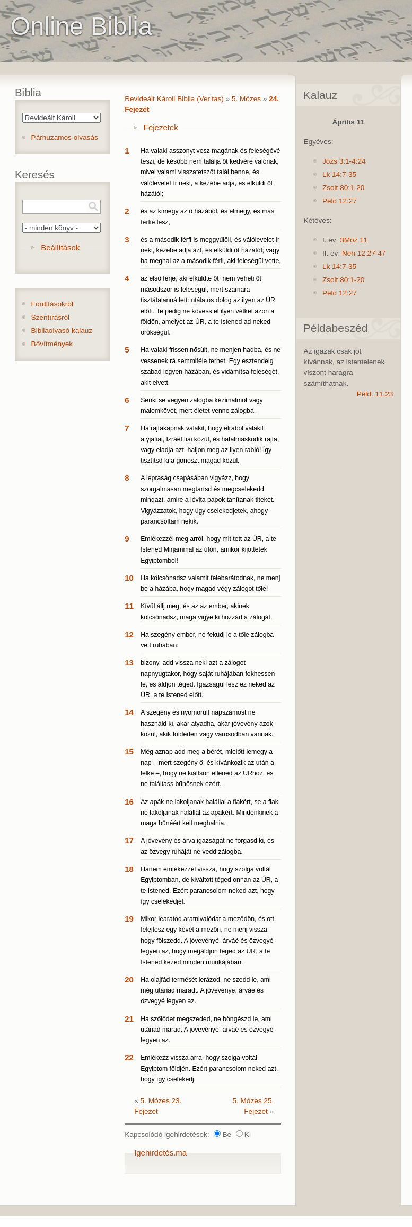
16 (129, 801)
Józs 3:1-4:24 (344, 161)
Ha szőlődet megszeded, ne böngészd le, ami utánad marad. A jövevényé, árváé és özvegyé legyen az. (207, 1029)
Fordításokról (52, 304)
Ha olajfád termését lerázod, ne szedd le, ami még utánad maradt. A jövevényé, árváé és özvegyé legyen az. (206, 990)
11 (129, 605)
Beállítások (60, 247)
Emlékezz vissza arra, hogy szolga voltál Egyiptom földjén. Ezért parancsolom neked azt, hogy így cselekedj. (209, 1068)
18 (129, 868)
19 (129, 918)
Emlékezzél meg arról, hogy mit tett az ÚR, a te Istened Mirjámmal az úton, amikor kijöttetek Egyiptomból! (208, 549)
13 (129, 662)
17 (129, 840)
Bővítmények (52, 344)
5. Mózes (246, 99)
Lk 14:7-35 (339, 174)
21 (129, 1018)
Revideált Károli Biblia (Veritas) (174, 99)
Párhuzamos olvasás (64, 137)
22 (129, 1057)
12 (129, 634)
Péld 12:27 (339, 201)
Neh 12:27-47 (363, 253)
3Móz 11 (353, 240)
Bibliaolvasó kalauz (62, 331)
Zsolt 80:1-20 (343, 188)
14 (129, 712)
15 (129, 751)
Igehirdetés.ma (160, 1152)
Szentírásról (50, 317)
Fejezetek (161, 127)
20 (129, 979)
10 (129, 577)
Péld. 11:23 (375, 394)
